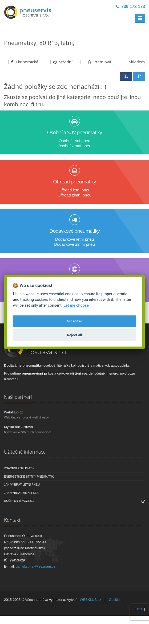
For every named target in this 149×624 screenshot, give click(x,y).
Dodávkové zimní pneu (74, 244)
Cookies (115, 600)
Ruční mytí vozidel (19, 500)
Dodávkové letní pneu (74, 239)
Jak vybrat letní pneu (22, 484)
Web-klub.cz (13, 412)
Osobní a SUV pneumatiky (74, 132)
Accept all (74, 321)
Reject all (74, 335)
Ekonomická (21, 61)
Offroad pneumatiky (74, 181)
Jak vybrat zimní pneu (21, 492)
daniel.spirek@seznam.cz (35, 566)
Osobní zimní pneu (74, 145)
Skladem (133, 61)
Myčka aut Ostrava (18, 427)
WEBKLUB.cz (90, 600)
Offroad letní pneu (75, 190)
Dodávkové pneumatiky (74, 230)
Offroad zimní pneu (74, 195)
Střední (59, 61)
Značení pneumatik (19, 468)
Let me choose (76, 305)
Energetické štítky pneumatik (29, 476)
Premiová (95, 61)
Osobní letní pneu (74, 140)
